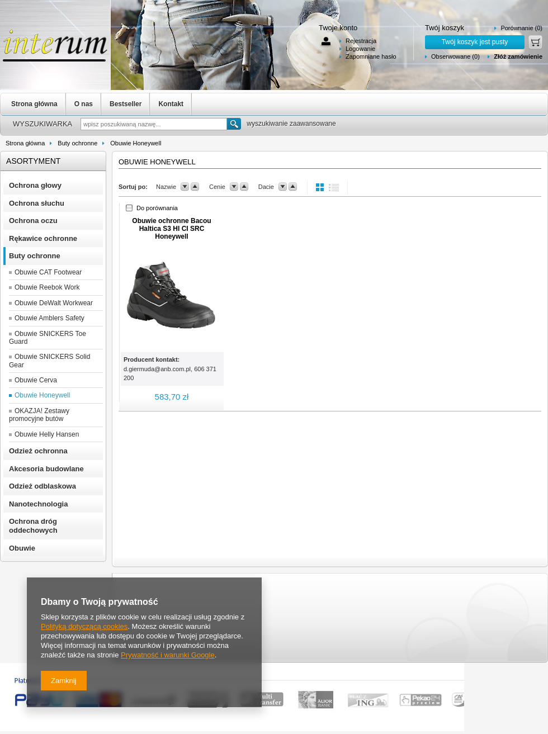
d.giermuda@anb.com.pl (157, 369)
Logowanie (360, 48)
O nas (83, 104)
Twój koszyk (444, 27)
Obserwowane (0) (455, 56)
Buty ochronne (77, 143)
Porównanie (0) (521, 28)
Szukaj (234, 124)
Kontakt (170, 104)
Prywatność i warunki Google (168, 655)
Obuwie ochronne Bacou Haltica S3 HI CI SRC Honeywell (171, 228)
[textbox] (154, 124)
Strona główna (34, 104)
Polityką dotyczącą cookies (84, 626)
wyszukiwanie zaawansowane (291, 123)
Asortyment (33, 161)
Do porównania (157, 208)
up (195, 186)
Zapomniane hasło (371, 56)
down (185, 186)
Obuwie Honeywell (135, 143)
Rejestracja (361, 40)
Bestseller (125, 104)
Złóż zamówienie (518, 56)
